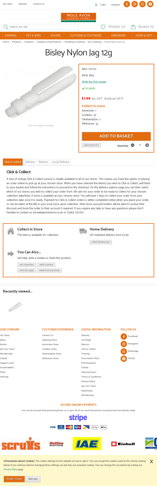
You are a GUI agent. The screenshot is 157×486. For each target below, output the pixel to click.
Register (116, 5)
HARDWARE (118, 35)
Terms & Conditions (91, 377)
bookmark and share (49, 270)
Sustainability (7, 367)
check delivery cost (100, 242)
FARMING (10, 35)
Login (103, 5)
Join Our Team (7, 349)
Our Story (7, 4)
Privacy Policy (88, 381)
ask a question (27, 264)
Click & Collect (12, 162)
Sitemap (4, 377)
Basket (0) (146, 27)
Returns (43, 162)
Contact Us (38, 4)
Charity (3, 358)
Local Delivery (60, 162)
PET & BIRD (33, 35)
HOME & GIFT (144, 35)
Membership (6, 354)
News (3, 340)
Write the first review (94, 82)
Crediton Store (49, 349)
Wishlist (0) (116, 27)
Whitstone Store (50, 358)
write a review (46, 264)
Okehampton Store (51, 354)
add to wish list (91, 145)
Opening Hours (49, 340)
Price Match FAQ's (90, 358)
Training (85, 354)
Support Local (7, 363)
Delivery (23, 4)
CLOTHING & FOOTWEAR (85, 35)
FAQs (2, 372)
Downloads (87, 391)
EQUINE (55, 35)
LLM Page (86, 340)
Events (3, 344)
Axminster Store (50, 344)
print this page (27, 270)
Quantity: (123, 146)
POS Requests (88, 363)
